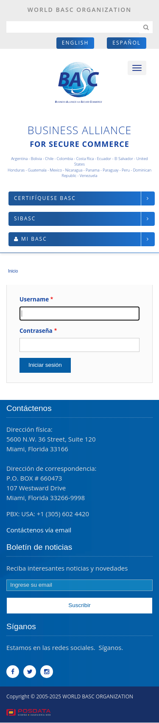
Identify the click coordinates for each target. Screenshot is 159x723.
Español (126, 42)
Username (34, 299)
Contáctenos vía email (38, 530)
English (75, 42)
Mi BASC (34, 238)
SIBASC (25, 218)
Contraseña (36, 331)
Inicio (13, 271)
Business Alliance (80, 130)
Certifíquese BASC (45, 198)
